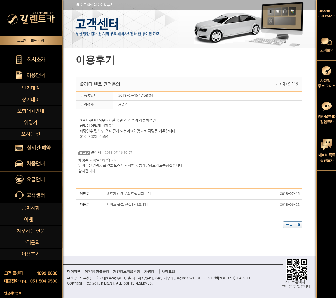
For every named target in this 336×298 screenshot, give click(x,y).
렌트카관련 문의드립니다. (125, 194)
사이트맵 (168, 271)
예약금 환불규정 (97, 271)
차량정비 (151, 271)
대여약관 (74, 271)
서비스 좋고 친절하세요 (124, 205)
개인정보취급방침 (126, 271)
